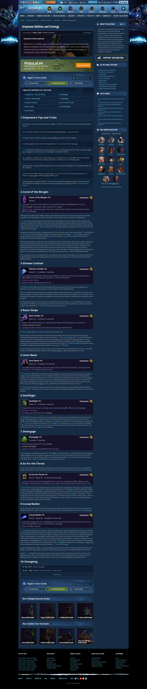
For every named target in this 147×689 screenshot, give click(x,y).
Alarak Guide (103, 80)
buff (60, 183)
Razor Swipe (29, 138)
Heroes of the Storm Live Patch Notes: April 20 (111, 99)
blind (30, 181)
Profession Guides (97, 664)
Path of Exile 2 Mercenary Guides (27, 660)
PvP (66, 384)
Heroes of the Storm (32, 20)
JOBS (71, 678)
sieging (41, 384)
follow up (23, 557)
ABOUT (20, 678)
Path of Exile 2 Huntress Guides (27, 658)
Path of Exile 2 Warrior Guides (27, 668)
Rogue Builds (74, 666)
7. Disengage (63, 99)
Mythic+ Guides (51, 660)
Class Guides (50, 658)
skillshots (56, 138)
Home (22, 20)
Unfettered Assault (74, 343)
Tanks (22, 536)
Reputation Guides (97, 666)
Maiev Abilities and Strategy (107, 76)
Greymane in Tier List (82, 78)
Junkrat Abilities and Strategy (107, 70)
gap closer (33, 419)
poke (52, 150)
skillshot (29, 548)
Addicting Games (121, 662)
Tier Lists (72, 658)
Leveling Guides (51, 668)
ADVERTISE (38, 678)
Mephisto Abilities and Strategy (108, 84)
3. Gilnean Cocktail (30, 103)
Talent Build (84, 470)
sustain (50, 374)
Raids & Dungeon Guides (99, 662)
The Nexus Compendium (114, 187)
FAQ (46, 678)
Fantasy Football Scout (122, 666)
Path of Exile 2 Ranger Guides (26, 664)
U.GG (117, 658)
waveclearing (57, 351)
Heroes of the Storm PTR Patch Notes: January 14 (109, 124)
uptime (86, 335)
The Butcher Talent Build (106, 72)
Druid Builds (73, 662)
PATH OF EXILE (22, 654)
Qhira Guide (102, 82)
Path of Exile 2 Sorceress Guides (27, 666)
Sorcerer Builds (74, 668)
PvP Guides (50, 662)
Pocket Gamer (120, 664)
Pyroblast (28, 168)
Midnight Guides (51, 664)
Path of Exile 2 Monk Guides (26, 662)
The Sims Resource (121, 660)
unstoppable (34, 175)
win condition (75, 249)
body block (79, 341)
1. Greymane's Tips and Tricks (34, 94)
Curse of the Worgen (29, 221)
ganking (22, 259)
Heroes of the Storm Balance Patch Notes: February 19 (110, 109)
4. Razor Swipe (29, 107)
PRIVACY (52, 678)
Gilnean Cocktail (63, 124)
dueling (35, 421)
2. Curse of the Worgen (32, 99)
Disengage (33, 229)
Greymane (57, 20)
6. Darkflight (63, 94)
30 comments (87, 33)
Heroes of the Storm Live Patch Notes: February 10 (109, 113)
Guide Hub (73, 670)
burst (22, 245)
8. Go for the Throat (66, 103)
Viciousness (83, 183)
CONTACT (29, 678)
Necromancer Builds (76, 664)
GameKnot (119, 668)
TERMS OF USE (63, 678)
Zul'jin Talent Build (104, 78)
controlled (69, 557)
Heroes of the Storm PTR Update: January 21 (110, 116)
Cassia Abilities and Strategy (107, 86)
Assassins (80, 374)
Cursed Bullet (29, 150)
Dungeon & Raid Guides (54, 666)
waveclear (81, 287)
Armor (37, 166)
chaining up (34, 540)
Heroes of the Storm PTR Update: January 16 (110, 120)
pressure (52, 249)
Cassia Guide (103, 74)
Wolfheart (36, 389)
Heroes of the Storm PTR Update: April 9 (110, 102)
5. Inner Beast (29, 111)
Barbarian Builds (75, 660)
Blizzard (65, 345)
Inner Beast (29, 132)
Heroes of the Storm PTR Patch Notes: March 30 (109, 105)
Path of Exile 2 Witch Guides (26, 670)
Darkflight (28, 158)
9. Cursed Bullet (64, 107)
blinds (47, 175)
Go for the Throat (64, 144)
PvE (24, 255)
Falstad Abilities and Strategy (107, 88)
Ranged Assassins (46, 20)
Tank (67, 339)
